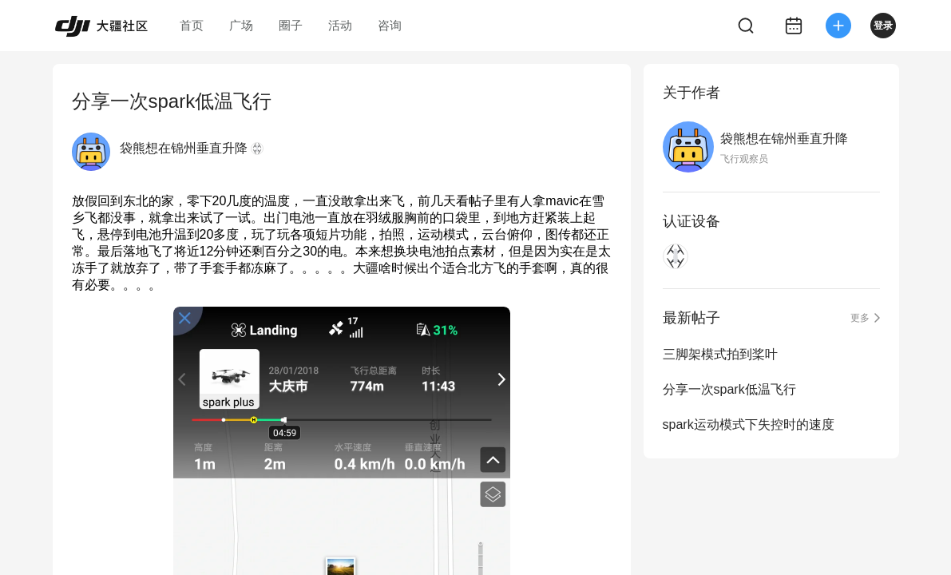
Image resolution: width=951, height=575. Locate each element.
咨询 (390, 25)
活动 (340, 25)
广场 (241, 25)
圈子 (291, 25)
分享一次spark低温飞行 (729, 389)
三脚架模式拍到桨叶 (720, 354)
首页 (192, 25)
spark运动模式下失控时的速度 (748, 424)
